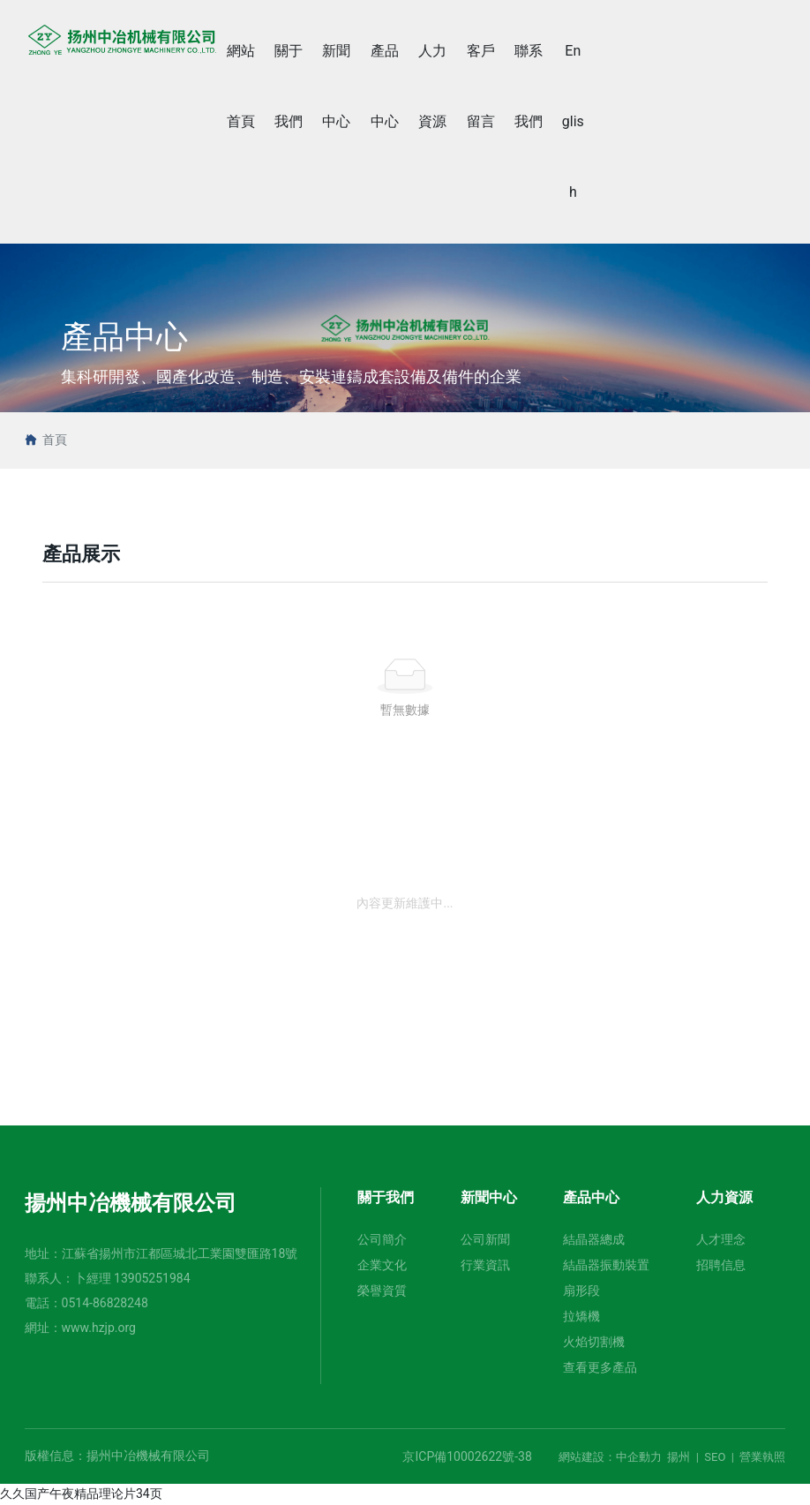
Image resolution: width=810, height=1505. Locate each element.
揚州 (678, 1457)
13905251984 (152, 1278)
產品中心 (124, 337)
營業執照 (762, 1457)
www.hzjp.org (99, 1328)
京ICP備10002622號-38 (466, 1456)
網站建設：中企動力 (610, 1457)
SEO (714, 1457)
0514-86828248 (105, 1303)
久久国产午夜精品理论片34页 (81, 1493)
